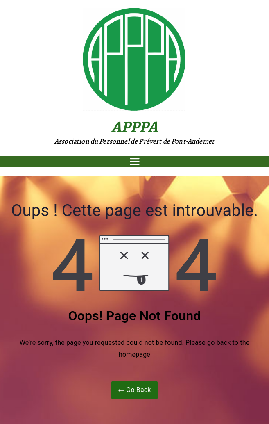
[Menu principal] (134, 161)
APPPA (134, 126)
